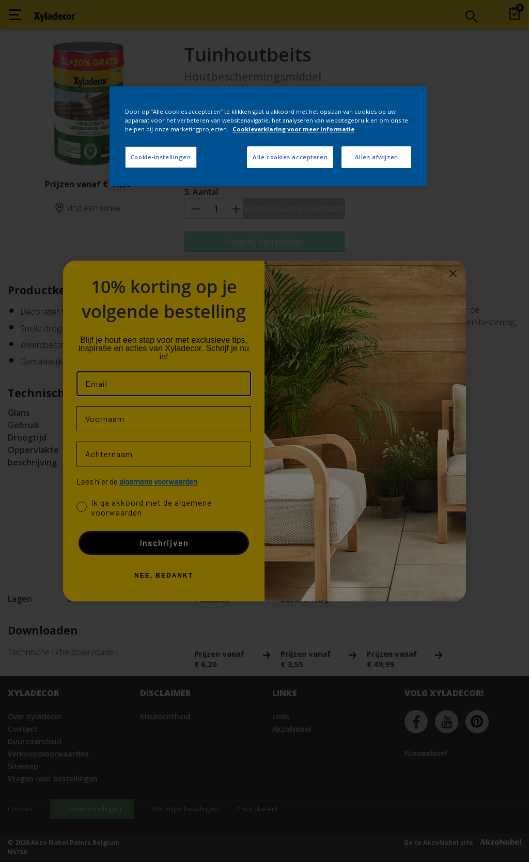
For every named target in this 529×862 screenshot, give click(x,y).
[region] (268, 136)
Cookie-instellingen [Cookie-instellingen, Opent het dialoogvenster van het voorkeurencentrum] (161, 157)
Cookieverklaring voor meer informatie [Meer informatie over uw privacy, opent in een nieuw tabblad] (293, 129)
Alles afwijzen (376, 157)
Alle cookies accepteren (290, 157)
